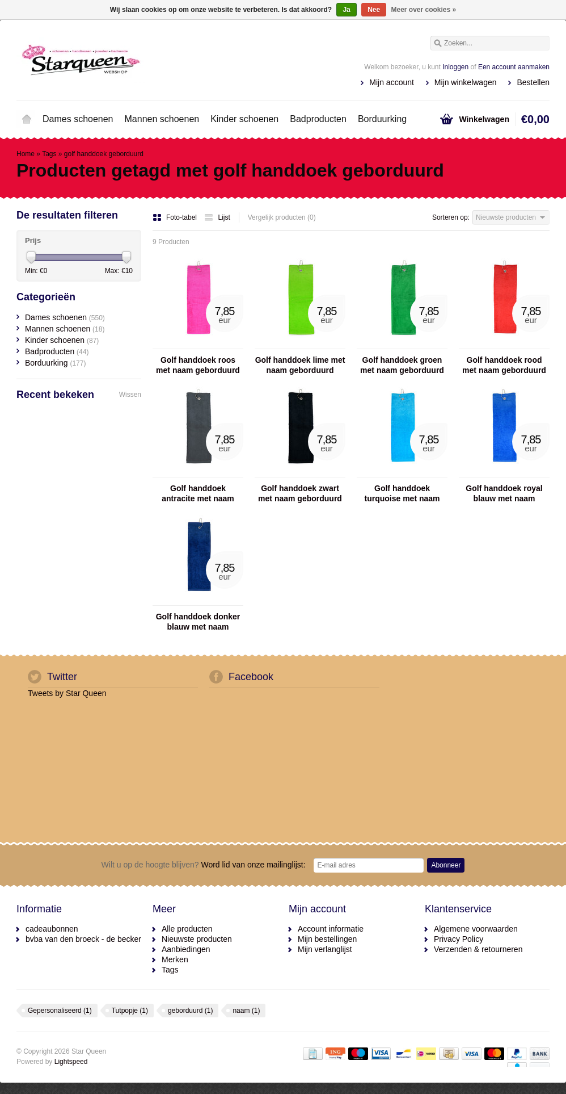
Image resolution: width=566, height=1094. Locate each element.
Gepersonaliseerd (60, 1011)
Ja (346, 10)
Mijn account (391, 82)
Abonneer (446, 865)
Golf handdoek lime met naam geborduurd (300, 365)
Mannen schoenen (162, 119)
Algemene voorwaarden (476, 928)
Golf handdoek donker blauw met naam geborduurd (198, 622)
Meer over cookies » (424, 10)
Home (26, 119)
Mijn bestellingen (327, 939)
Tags (49, 154)
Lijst (217, 217)
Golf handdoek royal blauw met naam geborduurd (504, 494)
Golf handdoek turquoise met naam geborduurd (402, 494)
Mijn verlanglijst (325, 949)
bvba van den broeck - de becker (83, 939)
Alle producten (187, 928)
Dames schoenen (78, 119)
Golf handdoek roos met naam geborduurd (198, 365)
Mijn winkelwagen (465, 82)
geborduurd (190, 1011)
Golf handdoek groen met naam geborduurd (402, 365)
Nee (374, 10)
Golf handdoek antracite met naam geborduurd (198, 494)
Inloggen (455, 67)
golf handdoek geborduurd (103, 154)
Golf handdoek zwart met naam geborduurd (300, 493)
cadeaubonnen (52, 928)
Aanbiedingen (186, 949)
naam (246, 1011)
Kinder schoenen (244, 119)
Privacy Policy (458, 939)
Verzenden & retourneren (478, 949)
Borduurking (382, 119)
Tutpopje (130, 1011)
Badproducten (318, 119)
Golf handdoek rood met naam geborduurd (504, 365)
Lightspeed (71, 1062)
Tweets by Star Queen (67, 693)
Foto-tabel (175, 217)
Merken (175, 959)
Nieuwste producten (197, 939)
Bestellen (533, 82)
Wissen (130, 395)
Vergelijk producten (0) (282, 217)
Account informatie (331, 928)
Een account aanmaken (514, 67)
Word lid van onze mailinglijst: (204, 864)
